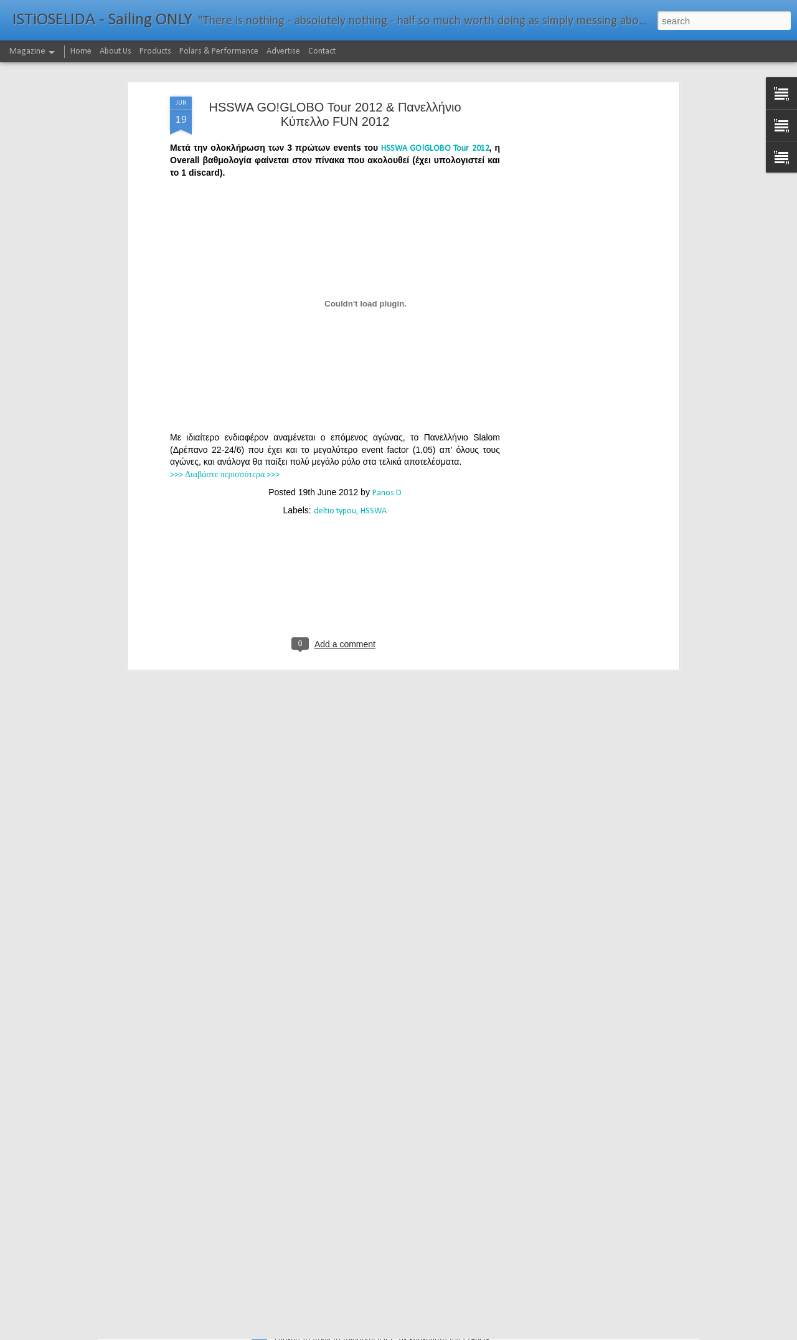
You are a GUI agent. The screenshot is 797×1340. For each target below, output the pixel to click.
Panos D (387, 404)
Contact (322, 51)
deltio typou (335, 422)
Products (155, 51)
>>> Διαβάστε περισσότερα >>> (225, 386)
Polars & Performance (218, 51)
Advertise (283, 51)
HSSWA (374, 422)
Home (81, 51)
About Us (115, 51)
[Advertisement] (568, 204)
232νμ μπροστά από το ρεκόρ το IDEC (358, 1326)
